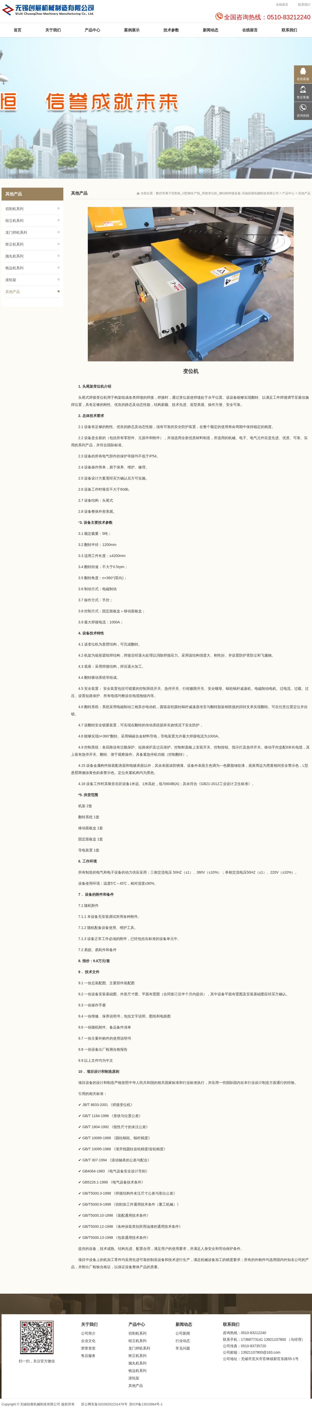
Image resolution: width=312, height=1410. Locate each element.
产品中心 (288, 193)
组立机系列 (14, 221)
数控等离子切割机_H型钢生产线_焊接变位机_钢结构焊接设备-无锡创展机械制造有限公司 (217, 193)
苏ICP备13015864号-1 (146, 1404)
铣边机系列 (14, 268)
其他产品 (304, 193)
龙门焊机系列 (16, 232)
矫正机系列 (14, 244)
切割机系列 (14, 209)
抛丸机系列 (14, 256)
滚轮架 (10, 280)
